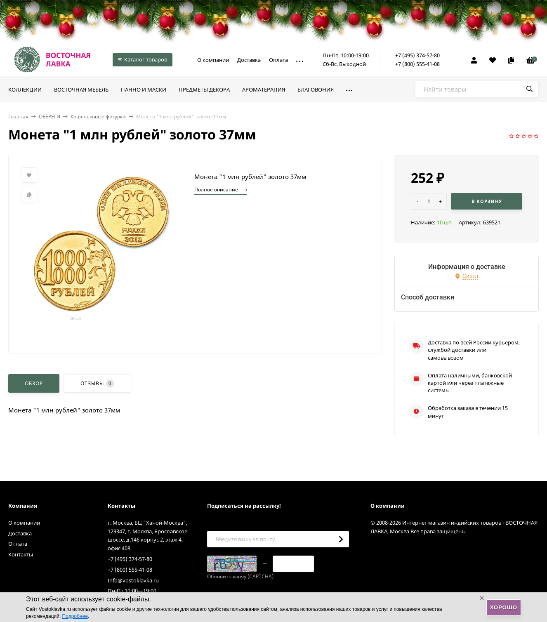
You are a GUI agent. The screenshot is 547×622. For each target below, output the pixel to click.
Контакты (20, 554)
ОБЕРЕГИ (49, 116)
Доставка (249, 60)
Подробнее (75, 616)
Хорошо (503, 607)
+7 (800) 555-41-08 (417, 64)
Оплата (278, 60)
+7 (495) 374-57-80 (417, 55)
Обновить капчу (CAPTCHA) (240, 576)
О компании (213, 60)
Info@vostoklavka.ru (133, 580)
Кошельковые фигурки (98, 116)
